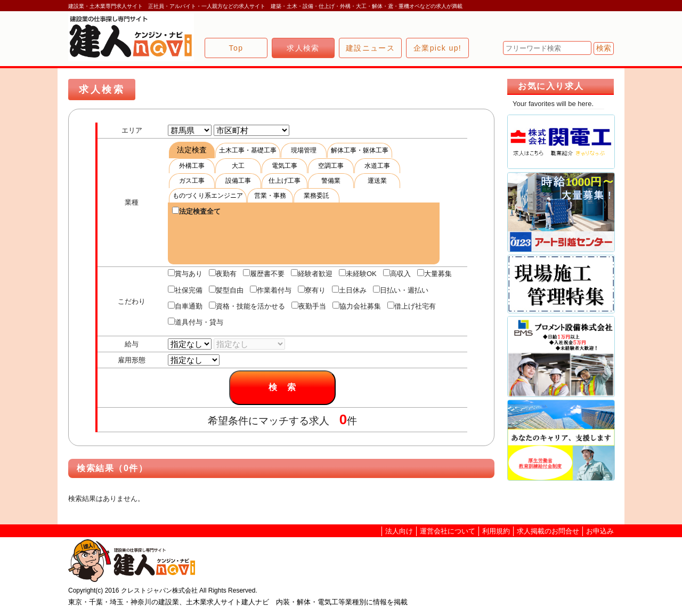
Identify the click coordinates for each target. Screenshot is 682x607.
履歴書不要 (264, 273)
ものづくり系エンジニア (208, 195)
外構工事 (192, 165)
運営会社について (447, 531)
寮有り (312, 290)
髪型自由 (226, 290)
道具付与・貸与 (195, 322)
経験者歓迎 (311, 273)
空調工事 (331, 165)
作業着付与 (270, 290)
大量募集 (434, 273)
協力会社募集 (356, 306)
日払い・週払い (400, 290)
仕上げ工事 (285, 180)
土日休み (349, 290)
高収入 (397, 273)
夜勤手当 (308, 306)
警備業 (330, 180)
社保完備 (185, 290)
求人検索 (303, 48)
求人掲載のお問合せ (548, 531)
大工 (238, 165)
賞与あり (185, 273)
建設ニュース (370, 48)
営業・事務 (270, 195)
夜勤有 (223, 273)
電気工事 (284, 165)
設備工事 (238, 180)
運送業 (377, 180)
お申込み (600, 531)
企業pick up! (437, 48)
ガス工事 (192, 180)
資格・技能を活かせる (247, 306)
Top (236, 48)
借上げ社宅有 (411, 306)
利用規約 (496, 531)
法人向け (399, 531)
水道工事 (377, 165)
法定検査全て (196, 211)
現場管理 (303, 150)
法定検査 (192, 149)
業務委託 (316, 195)
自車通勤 (185, 306)
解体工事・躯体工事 (359, 150)
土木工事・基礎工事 (248, 150)
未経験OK (358, 273)
